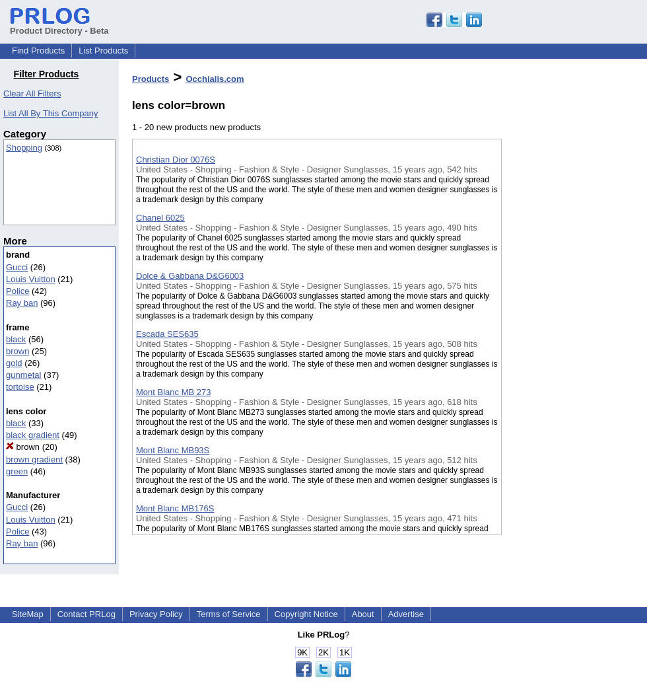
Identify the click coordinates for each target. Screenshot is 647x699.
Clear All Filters (32, 93)
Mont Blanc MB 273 (173, 392)
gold (14, 363)
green (17, 471)
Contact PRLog (86, 614)
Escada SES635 (167, 334)
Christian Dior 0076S (175, 160)
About (363, 614)
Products (150, 79)
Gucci (17, 267)
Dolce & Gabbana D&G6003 (190, 276)
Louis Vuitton (30, 279)
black (16, 339)
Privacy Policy (156, 614)
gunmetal (23, 375)
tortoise (20, 387)
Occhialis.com (215, 79)
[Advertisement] (568, 343)
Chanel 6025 (160, 218)
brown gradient (34, 459)
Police (17, 291)
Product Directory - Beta (59, 26)
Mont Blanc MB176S (175, 508)
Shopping (24, 148)
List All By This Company (50, 113)
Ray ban (22, 303)
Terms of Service (229, 614)
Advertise (406, 614)
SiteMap (28, 614)
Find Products (38, 50)
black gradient (32, 435)
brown (17, 351)
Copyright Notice (306, 614)
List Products (103, 50)
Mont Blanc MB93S (172, 450)
